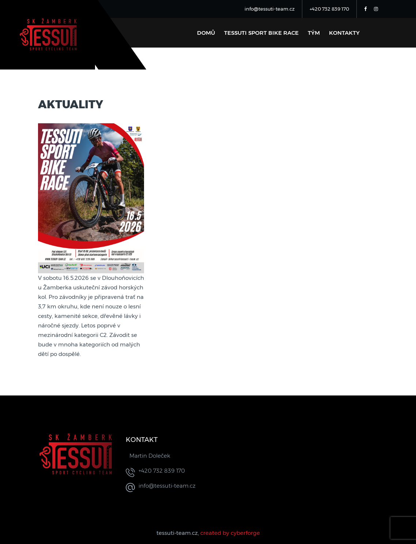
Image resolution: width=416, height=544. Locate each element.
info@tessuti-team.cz (270, 9)
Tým (314, 32)
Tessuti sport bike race (261, 32)
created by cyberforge (230, 532)
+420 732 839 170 (329, 9)
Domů (206, 32)
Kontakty (344, 32)
